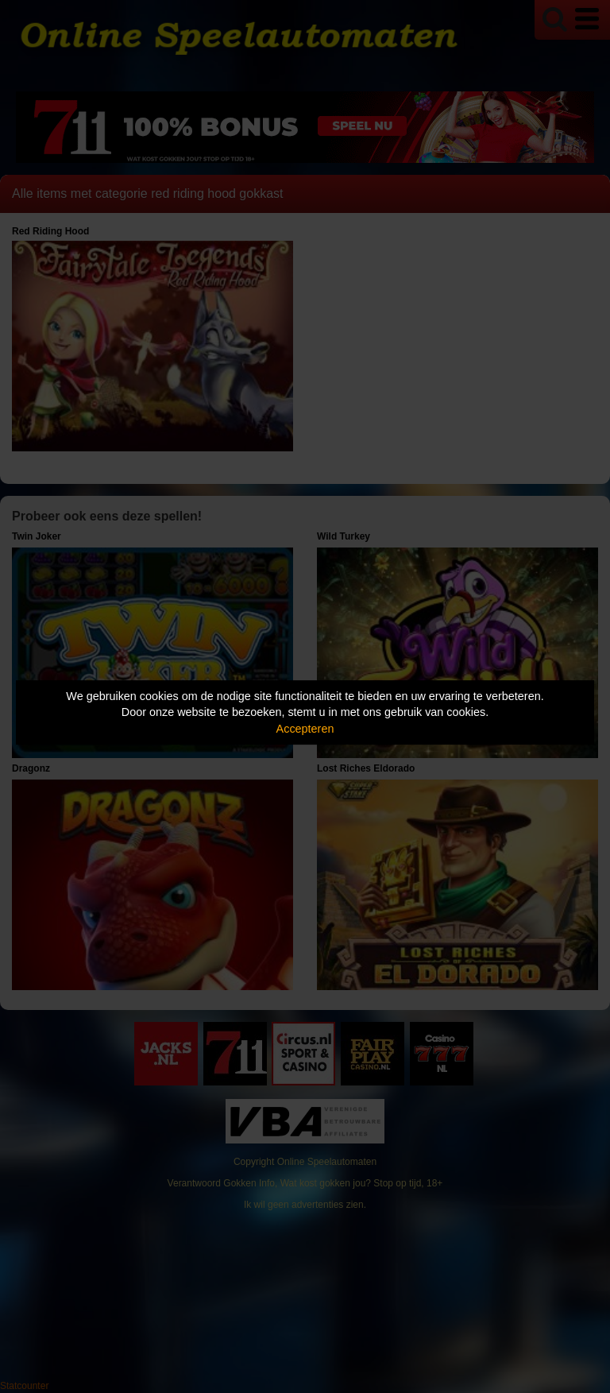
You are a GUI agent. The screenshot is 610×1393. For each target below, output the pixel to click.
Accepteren (305, 728)
